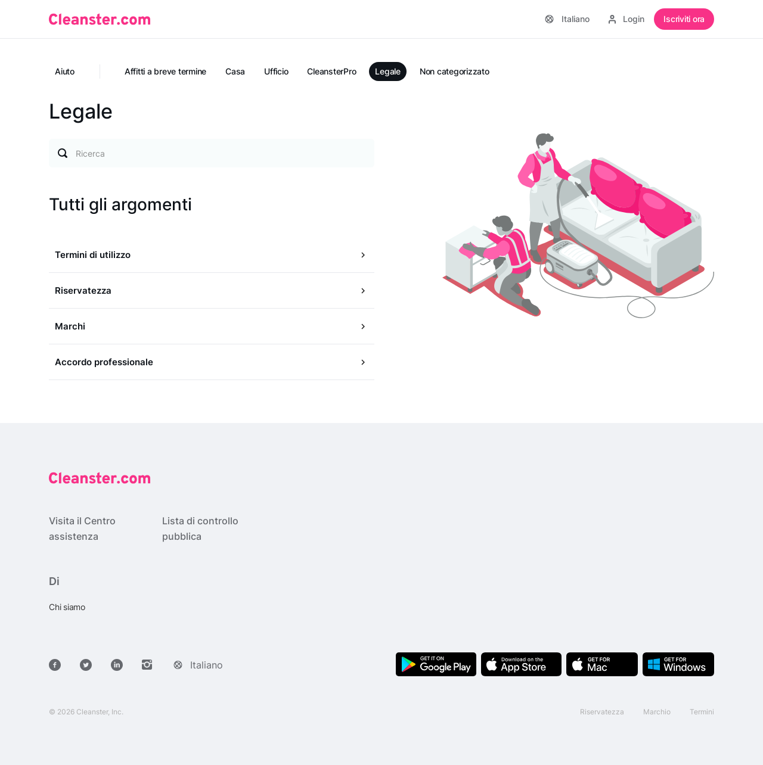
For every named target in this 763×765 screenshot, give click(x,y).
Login (626, 19)
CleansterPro (331, 71)
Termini (702, 711)
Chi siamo (67, 607)
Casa (235, 71)
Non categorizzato (454, 71)
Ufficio (276, 71)
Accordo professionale (104, 362)
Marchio (657, 711)
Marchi (70, 326)
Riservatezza (83, 290)
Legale (388, 71)
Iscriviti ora (684, 19)
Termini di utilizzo (93, 254)
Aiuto (65, 71)
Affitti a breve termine (165, 71)
